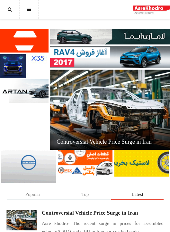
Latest (137, 194)
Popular (32, 194)
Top (85, 194)
